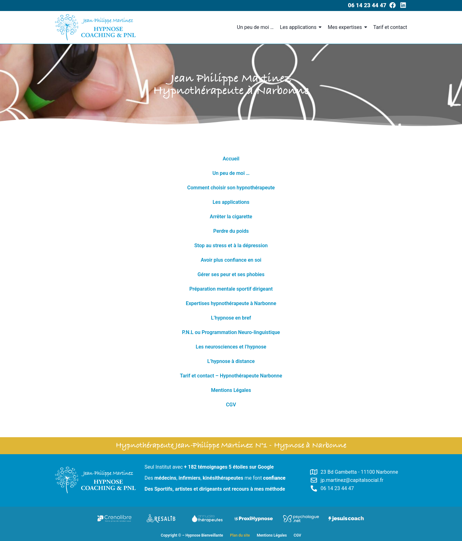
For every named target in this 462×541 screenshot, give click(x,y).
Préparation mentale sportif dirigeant (231, 289)
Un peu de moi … (230, 173)
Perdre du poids (231, 231)
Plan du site (240, 535)
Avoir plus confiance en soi (231, 260)
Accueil (231, 159)
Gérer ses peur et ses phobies (231, 274)
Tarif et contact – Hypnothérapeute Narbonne (231, 376)
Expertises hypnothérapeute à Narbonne (231, 303)
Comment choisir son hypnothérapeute (231, 188)
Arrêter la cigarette (231, 217)
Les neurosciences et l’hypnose (231, 347)
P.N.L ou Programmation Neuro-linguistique (231, 332)
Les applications (231, 202)
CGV (231, 405)
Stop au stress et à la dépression (231, 245)
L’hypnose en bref (231, 318)
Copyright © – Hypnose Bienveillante (192, 535)
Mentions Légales (231, 390)
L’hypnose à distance (231, 361)
